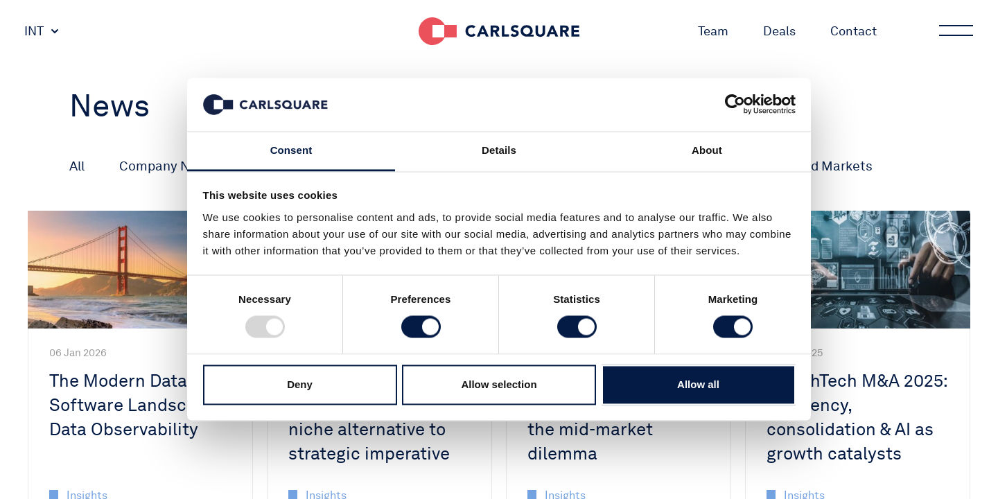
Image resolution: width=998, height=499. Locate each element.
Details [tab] (499, 150)
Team (713, 31)
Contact (853, 31)
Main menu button (955, 31)
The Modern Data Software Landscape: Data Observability (134, 404)
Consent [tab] (291, 150)
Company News (166, 166)
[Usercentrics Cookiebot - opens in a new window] (735, 104)
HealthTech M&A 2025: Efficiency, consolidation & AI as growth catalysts (857, 417)
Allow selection (498, 384)
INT (34, 31)
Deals (779, 31)
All (77, 166)
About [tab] (707, 150)
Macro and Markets (813, 166)
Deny (300, 384)
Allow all (698, 384)
